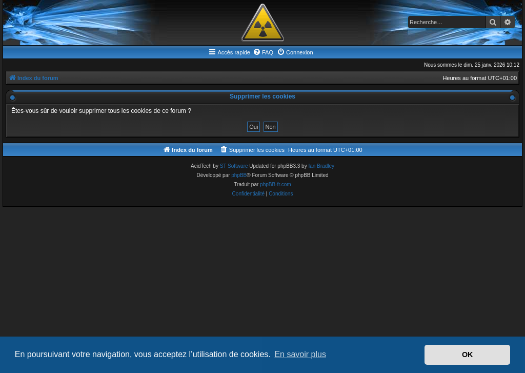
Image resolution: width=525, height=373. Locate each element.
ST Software (234, 166)
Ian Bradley (321, 166)
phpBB (239, 175)
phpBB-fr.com (275, 184)
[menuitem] (263, 52)
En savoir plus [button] (300, 354)
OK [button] (467, 354)
